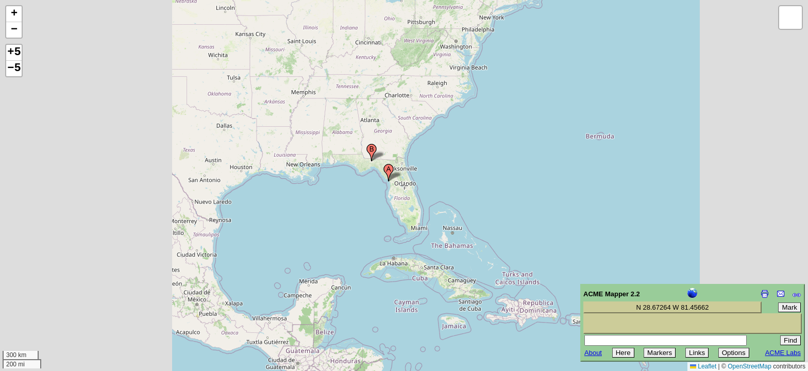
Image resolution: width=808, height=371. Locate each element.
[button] (388, 172)
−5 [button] (14, 68)
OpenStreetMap (749, 366)
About (593, 353)
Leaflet (703, 366)
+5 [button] (14, 52)
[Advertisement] (54, 297)
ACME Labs (783, 353)
